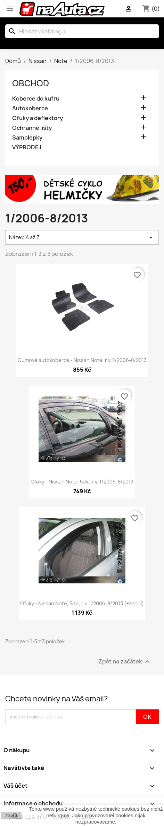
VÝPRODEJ (26, 147)
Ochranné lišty (32, 128)
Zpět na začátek (124, 661)
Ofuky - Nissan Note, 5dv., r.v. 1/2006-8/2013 (82, 481)
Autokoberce (30, 108)
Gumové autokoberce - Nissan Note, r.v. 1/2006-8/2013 (82, 360)
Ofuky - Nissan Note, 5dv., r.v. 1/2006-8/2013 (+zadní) (82, 603)
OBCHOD (30, 83)
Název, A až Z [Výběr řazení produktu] (82, 237)
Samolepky (27, 137)
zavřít (11, 815)
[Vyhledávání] (82, 31)
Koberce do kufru (35, 98)
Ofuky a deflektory (37, 118)
